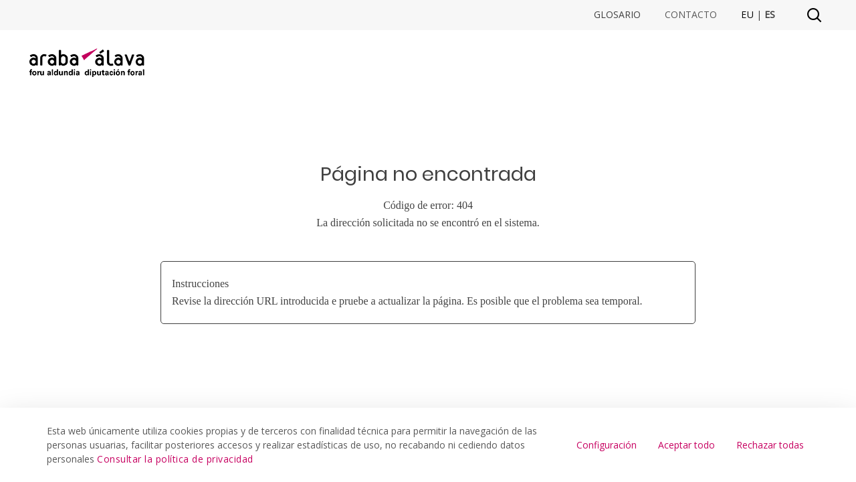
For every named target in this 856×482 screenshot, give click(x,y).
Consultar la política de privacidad (175, 459)
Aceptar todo (686, 444)
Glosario (617, 14)
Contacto (691, 14)
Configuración (606, 444)
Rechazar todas (770, 444)
